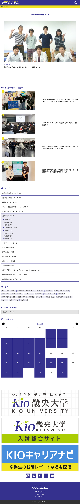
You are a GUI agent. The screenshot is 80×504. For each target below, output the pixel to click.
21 (40, 363)
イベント (13, 290)
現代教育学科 (8, 230)
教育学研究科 (8, 236)
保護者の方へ (5, 293)
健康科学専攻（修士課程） (9, 297)
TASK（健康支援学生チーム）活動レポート (16, 207)
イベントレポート (8, 247)
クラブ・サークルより (9, 243)
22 (51, 363)
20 (29, 363)
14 (40, 353)
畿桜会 (56, 290)
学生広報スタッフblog (9, 202)
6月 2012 (40, 324)
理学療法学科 (8, 219)
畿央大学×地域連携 (9, 252)
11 (7, 353)
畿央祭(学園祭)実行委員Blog (11, 193)
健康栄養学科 (8, 225)
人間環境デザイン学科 (10, 227)
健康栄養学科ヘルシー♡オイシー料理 (14, 274)
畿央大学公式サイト (40, 491)
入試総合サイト (40, 494)
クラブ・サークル (29, 293)
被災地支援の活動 (8, 265)
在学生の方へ (39, 297)
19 (18, 363)
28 (40, 372)
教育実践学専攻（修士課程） (64, 297)
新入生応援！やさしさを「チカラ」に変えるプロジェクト (21, 270)
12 (18, 353)
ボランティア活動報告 (9, 261)
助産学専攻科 (8, 238)
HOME (3, 6)
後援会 (53, 297)
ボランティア (5, 290)
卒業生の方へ (49, 290)
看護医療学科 (8, 222)
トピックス (5, 300)
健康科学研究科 (8, 233)
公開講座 (47, 297)
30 (62, 372)
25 (7, 372)
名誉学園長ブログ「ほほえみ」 (12, 279)
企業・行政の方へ (64, 290)
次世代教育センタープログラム (12, 211)
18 (7, 363)
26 (18, 372)
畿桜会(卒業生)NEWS (9, 256)
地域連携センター (30, 290)
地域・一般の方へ (14, 300)
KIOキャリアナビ (40, 496)
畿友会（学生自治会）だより (11, 198)
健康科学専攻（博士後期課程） (26, 297)
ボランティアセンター (50, 293)
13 (29, 353)
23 (62, 363)
